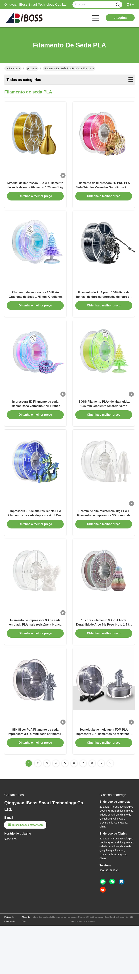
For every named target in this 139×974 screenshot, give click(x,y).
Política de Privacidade (9, 967)
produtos (32, 68)
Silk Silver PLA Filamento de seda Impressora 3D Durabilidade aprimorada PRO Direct (35, 782)
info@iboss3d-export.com (25, 873)
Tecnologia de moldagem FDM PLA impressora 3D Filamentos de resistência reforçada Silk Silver (103, 782)
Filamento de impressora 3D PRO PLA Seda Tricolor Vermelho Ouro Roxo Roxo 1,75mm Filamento (104, 195)
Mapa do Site (26, 967)
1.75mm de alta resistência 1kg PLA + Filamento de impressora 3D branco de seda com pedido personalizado (103, 547)
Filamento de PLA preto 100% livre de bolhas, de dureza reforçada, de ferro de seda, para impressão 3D (103, 313)
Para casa (13, 68)
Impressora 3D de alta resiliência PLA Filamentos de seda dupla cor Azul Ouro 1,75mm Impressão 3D (35, 547)
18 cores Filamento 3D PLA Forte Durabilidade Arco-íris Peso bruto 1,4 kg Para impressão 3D (103, 665)
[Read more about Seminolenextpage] (101, 811)
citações (120, 18)
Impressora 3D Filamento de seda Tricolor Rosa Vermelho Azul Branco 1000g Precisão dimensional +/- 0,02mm (35, 430)
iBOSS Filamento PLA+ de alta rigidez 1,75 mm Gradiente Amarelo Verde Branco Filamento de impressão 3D (104, 430)
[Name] (118, 4)
